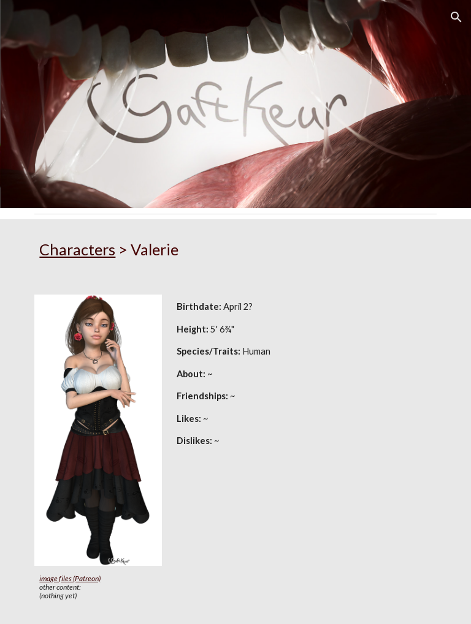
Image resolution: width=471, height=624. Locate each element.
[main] (235, 249)
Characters (77, 249)
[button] (456, 17)
